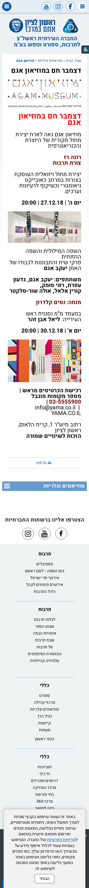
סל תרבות (45, 647)
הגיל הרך (44, 716)
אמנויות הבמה (44, 633)
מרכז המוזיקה (44, 788)
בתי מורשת (44, 794)
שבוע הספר (44, 626)
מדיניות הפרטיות (61, 840)
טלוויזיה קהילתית (44, 661)
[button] (82, 6)
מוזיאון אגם (25, 60)
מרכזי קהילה (44, 702)
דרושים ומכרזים (44, 781)
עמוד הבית (73, 60)
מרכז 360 (44, 801)
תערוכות (44, 767)
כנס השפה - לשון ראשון (44, 571)
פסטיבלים (44, 564)
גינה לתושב (44, 808)
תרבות (44, 553)
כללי (44, 685)
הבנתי (44, 878)
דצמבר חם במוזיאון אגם (46, 71)
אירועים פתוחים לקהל (44, 585)
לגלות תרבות (44, 620)
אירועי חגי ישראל (44, 578)
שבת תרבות (44, 640)
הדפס (41, 463)
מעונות (44, 730)
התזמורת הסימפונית (44, 654)
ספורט (44, 696)
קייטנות (44, 723)
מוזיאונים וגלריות (50, 60)
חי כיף (44, 774)
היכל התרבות (45, 592)
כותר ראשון (44, 739)
